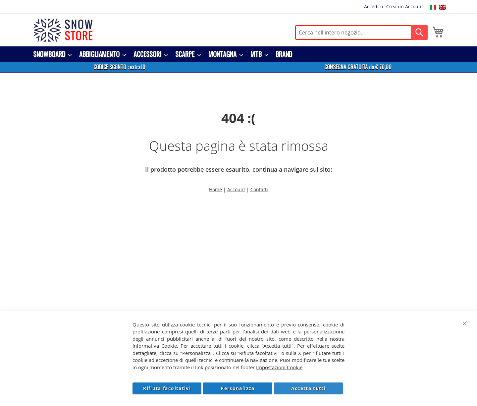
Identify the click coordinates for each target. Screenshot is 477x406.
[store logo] (63, 30)
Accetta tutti (308, 388)
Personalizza (237, 388)
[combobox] (361, 32)
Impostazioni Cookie (279, 367)
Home (215, 189)
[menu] (238, 54)
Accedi (371, 6)
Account (236, 189)
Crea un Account (404, 6)
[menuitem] (50, 54)
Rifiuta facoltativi (167, 388)
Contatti (259, 189)
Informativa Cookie (154, 345)
